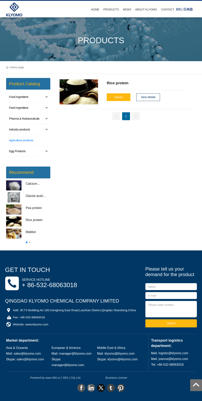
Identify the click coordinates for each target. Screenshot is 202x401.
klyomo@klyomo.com (120, 353)
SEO (65, 377)
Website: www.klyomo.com (31, 324)
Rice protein (34, 220)
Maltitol (31, 232)
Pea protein (34, 208)
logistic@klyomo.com (173, 353)
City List (75, 377)
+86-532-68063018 (170, 364)
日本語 (188, 9)
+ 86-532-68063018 (49, 285)
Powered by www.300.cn (45, 377)
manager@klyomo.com (75, 353)
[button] (26, 242)
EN (178, 9)
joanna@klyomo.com (173, 359)
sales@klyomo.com (27, 353)
